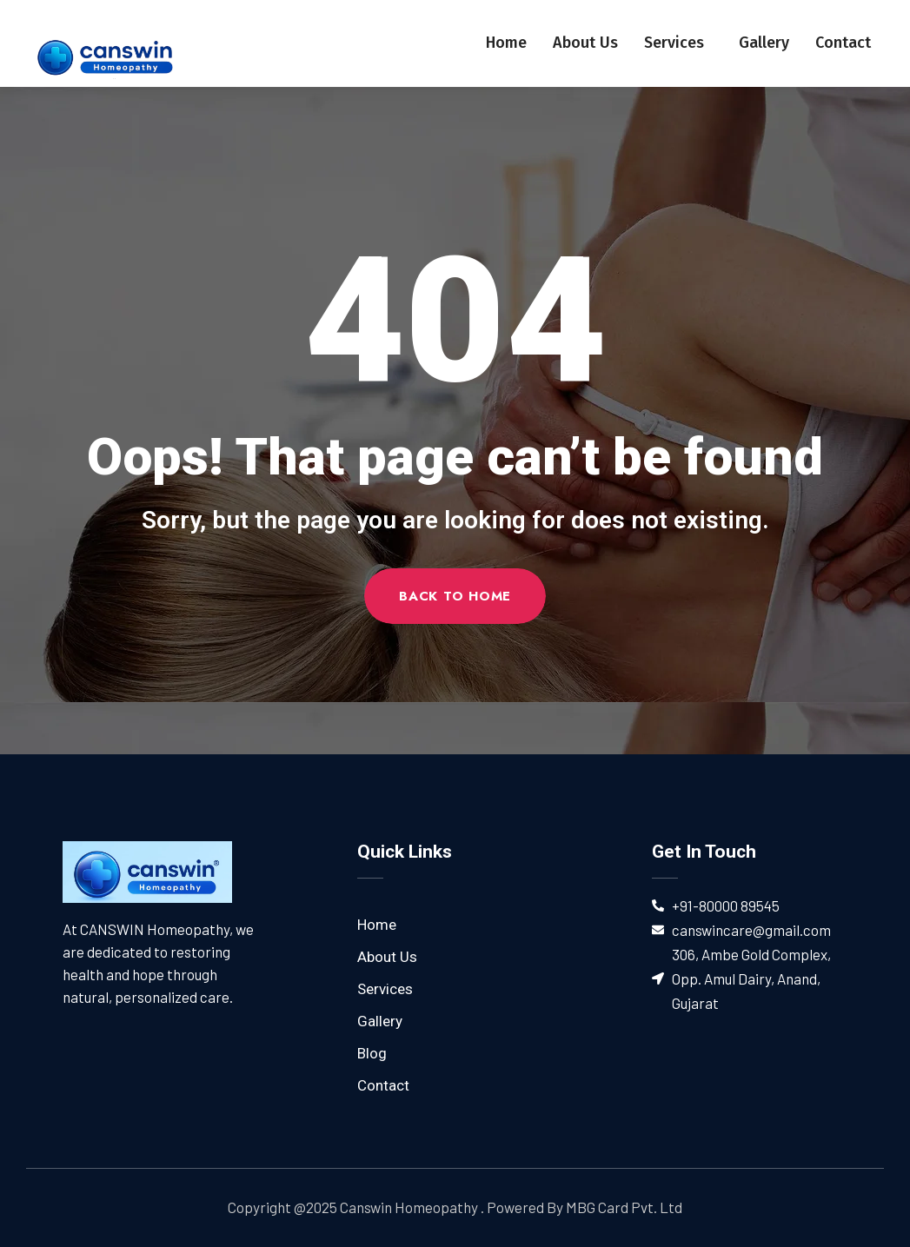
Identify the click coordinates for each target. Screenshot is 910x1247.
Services (678, 42)
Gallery (764, 42)
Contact (843, 42)
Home (506, 42)
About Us (585, 42)
